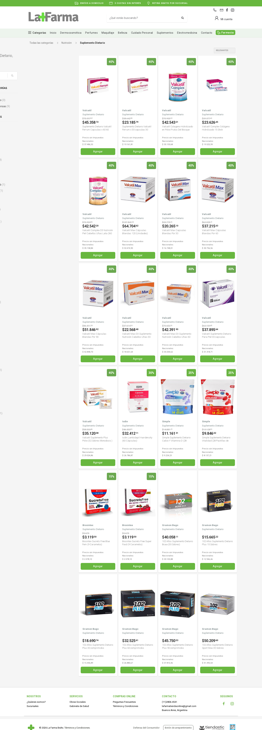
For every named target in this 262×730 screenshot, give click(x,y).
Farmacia (227, 32)
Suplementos (165, 32)
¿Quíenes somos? (36, 701)
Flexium (37, 400)
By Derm (37, 234)
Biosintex (37, 215)
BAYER (36, 196)
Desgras (37, 320)
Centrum (38, 271)
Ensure (36, 363)
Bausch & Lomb (41, 184)
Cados (36, 240)
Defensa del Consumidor (146, 727)
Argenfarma (39, 159)
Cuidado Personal (142, 32)
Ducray (36, 351)
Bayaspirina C (40, 190)
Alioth (36, 128)
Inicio (53, 32)
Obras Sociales (78, 701)
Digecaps (37, 339)
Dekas (36, 314)
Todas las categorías (41, 42)
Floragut (37, 407)
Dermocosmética (70, 32)
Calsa (35, 246)
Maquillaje (108, 32)
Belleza (122, 32)
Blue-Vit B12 (39, 221)
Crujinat (37, 289)
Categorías (39, 32)
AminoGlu (38, 147)
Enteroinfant (39, 369)
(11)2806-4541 (169, 701)
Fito (34, 394)
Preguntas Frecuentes (124, 701)
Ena (35, 357)
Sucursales (32, 705)
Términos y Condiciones (125, 705)
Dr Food (37, 345)
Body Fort (38, 227)
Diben (35, 333)
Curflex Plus (39, 302)
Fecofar (37, 388)
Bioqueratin (39, 209)
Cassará (37, 264)
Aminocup (38, 141)
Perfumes (91, 32)
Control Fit (38, 283)
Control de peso (41, 100)
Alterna (36, 135)
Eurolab (37, 376)
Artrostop (38, 165)
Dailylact (37, 308)
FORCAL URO (40, 413)
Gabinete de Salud (79, 705)
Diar (34, 326)
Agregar (98, 151)
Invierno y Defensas (43, 106)
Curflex (36, 295)
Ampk (36, 153)
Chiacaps (37, 277)
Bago (35, 172)
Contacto (206, 32)
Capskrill (37, 252)
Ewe (35, 382)
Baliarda (37, 178)
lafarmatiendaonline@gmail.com (179, 705)
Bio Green (38, 203)
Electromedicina (187, 32)
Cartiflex (37, 258)
